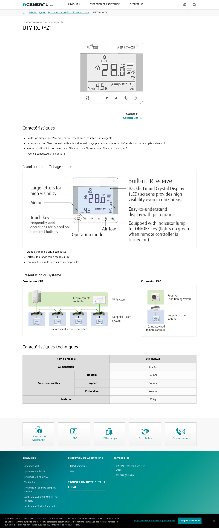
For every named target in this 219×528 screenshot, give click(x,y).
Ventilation (29, 482)
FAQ (72, 471)
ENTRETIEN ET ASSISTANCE (85, 458)
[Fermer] (213, 522)
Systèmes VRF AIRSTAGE (36, 477)
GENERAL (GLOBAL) (124, 475)
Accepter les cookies (189, 522)
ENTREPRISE (122, 458)
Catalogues (132, 118)
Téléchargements (78, 466)
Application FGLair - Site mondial (40, 506)
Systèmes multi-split (34, 471)
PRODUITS (29, 458)
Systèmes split (31, 466)
